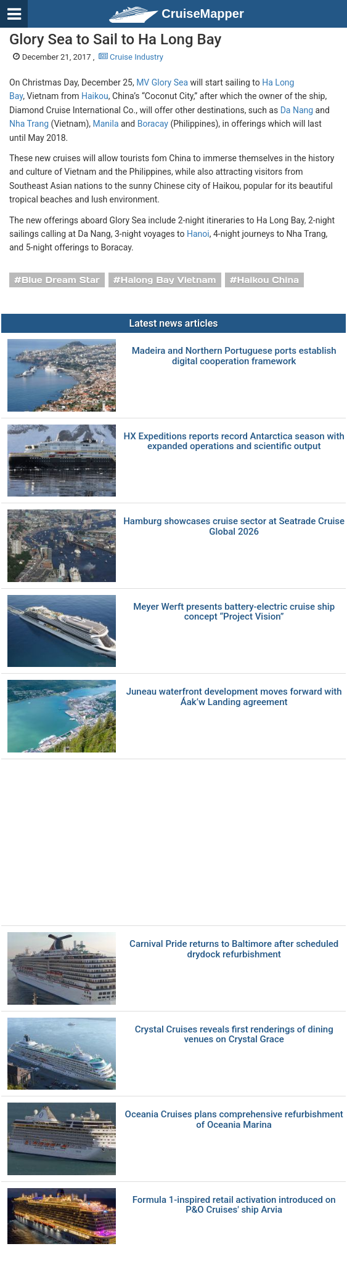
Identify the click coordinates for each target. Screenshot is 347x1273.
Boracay (152, 124)
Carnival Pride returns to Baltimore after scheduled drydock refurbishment (233, 949)
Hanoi (198, 234)
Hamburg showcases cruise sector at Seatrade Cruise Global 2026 (234, 526)
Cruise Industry (131, 57)
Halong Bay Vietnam (168, 279)
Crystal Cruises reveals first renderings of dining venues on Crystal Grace (234, 1034)
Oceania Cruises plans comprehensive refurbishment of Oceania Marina (234, 1119)
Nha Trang (29, 124)
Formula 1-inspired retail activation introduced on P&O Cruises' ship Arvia (234, 1205)
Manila (106, 124)
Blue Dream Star (61, 279)
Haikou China (268, 279)
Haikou (94, 96)
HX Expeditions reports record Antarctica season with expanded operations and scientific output (234, 441)
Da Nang (296, 110)
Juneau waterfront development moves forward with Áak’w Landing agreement (234, 697)
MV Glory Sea (162, 82)
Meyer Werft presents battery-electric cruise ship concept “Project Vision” (234, 612)
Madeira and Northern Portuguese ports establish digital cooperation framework (234, 356)
